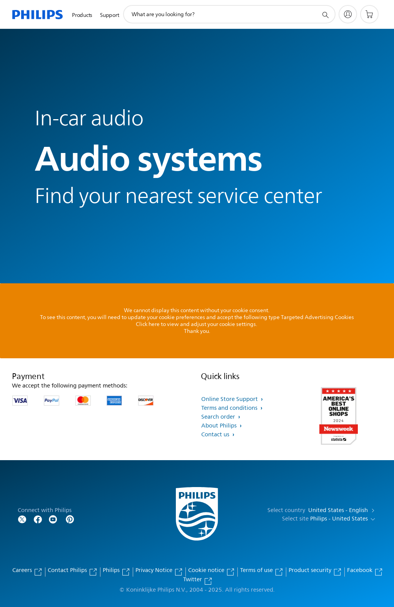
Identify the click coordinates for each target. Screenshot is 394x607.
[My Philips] (348, 14)
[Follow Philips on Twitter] (22, 519)
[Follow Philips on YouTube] (53, 519)
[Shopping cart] (369, 14)
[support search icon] (325, 14)
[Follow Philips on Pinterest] (70, 519)
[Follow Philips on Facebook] (37, 519)
